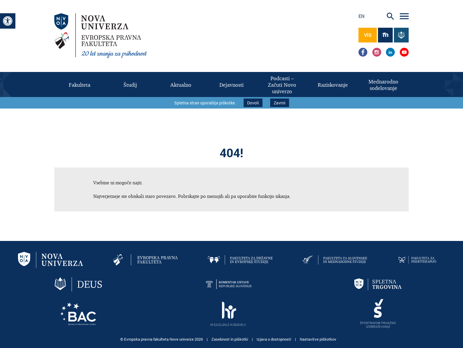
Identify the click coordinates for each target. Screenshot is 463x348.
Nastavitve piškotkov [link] (318, 339)
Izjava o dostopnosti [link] (274, 339)
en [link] (361, 16)
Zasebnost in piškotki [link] (230, 339)
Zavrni (280, 103)
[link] (7, 21)
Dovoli (253, 103)
